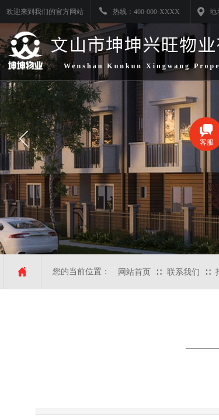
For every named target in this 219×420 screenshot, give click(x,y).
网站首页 (134, 272)
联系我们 (183, 272)
